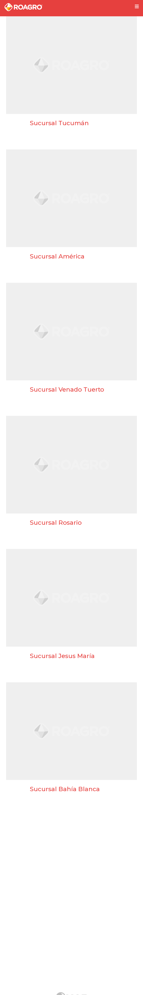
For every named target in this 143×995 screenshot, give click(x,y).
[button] (137, 6)
